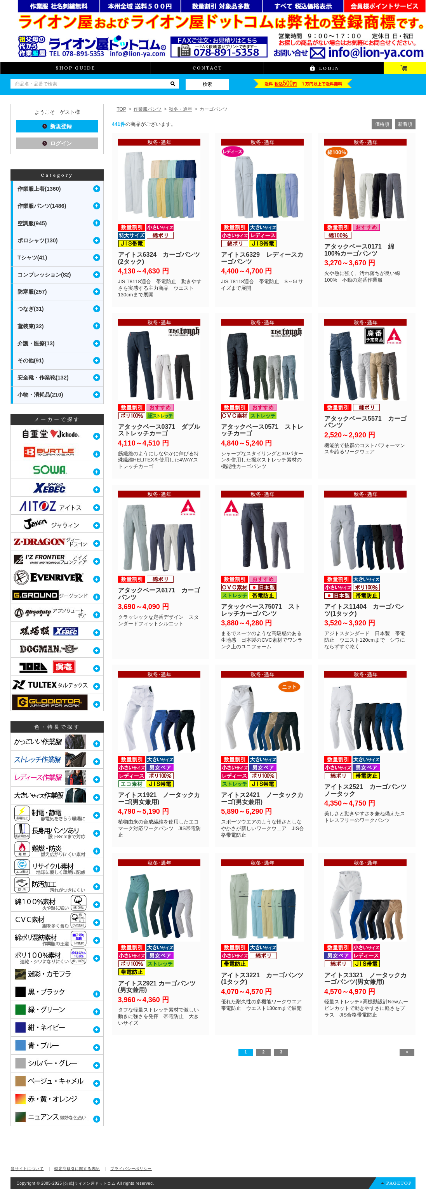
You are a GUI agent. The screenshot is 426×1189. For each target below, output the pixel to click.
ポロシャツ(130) (37, 240)
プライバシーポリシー (131, 1168)
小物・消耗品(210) (40, 395)
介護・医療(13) (36, 343)
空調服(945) (32, 223)
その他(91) (30, 360)
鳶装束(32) (30, 326)
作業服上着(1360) (39, 189)
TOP (121, 109)
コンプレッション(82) (44, 275)
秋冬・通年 (180, 109)
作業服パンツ (148, 109)
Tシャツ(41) (32, 257)
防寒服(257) (32, 292)
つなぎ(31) (30, 309)
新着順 (405, 124)
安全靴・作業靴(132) (43, 377)
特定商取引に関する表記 (77, 1168)
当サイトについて (26, 1168)
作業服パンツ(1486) (41, 206)
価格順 (382, 124)
